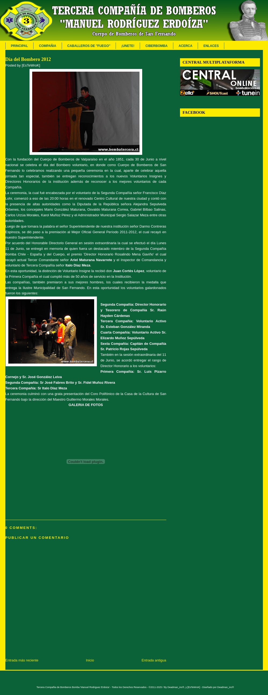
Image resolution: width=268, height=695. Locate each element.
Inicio (90, 660)
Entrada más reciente (22, 660)
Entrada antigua (154, 660)
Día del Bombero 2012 (28, 59)
